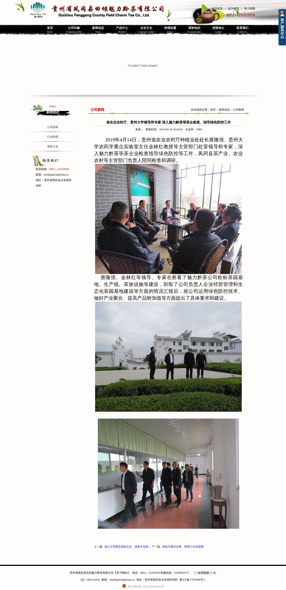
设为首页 (233, 8)
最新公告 (52, 146)
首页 (213, 109)
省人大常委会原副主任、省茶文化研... (127, 546)
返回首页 (217, 8)
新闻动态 (224, 109)
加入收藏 (249, 8)
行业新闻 (52, 136)
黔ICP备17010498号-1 (193, 579)
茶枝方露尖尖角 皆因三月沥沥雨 (183, 546)
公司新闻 (52, 127)
